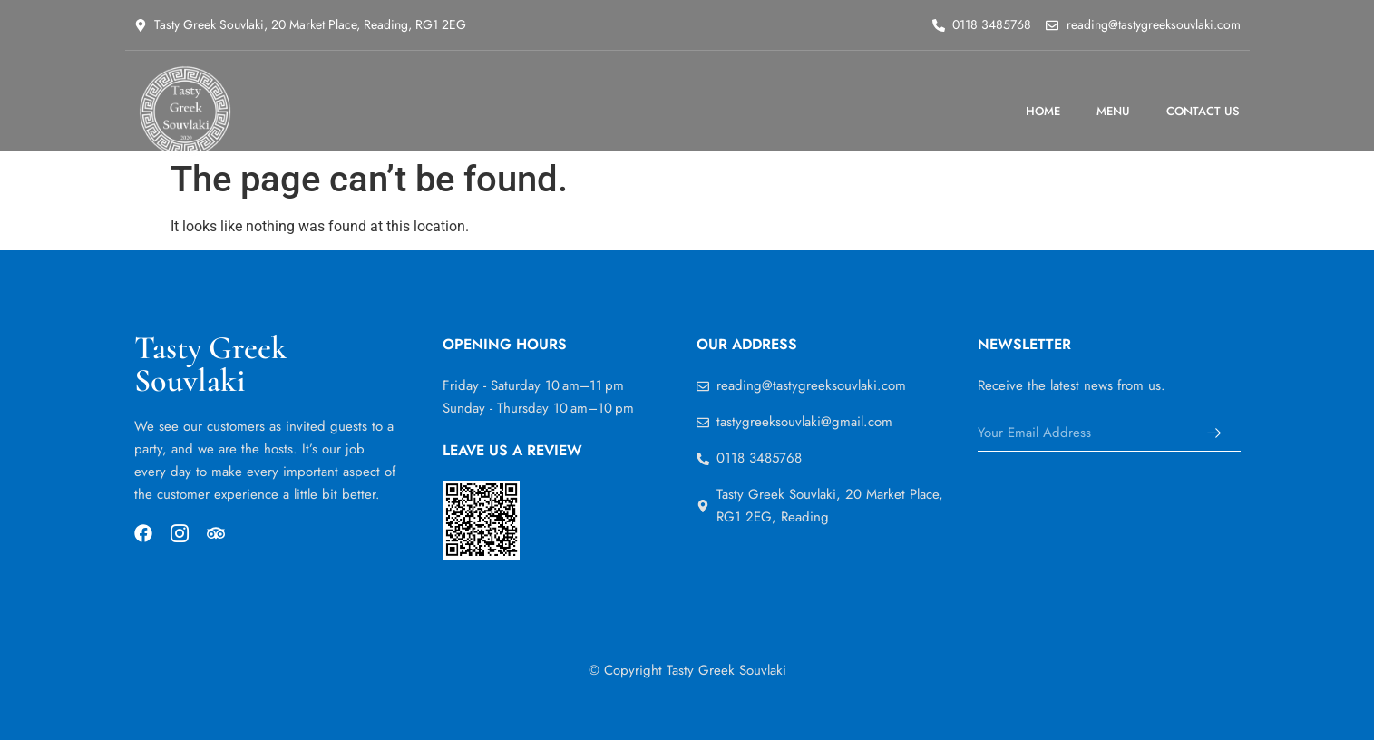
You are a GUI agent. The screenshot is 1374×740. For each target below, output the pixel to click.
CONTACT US (1203, 111)
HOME (1043, 111)
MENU (1113, 111)
